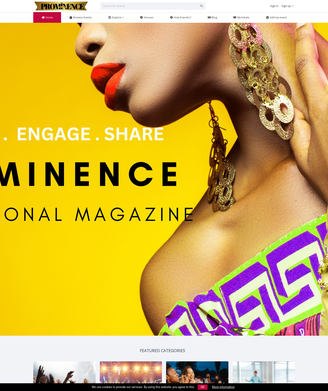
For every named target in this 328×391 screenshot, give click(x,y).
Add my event (276, 17)
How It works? (180, 17)
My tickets (241, 17)
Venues (147, 17)
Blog (212, 17)
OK (202, 387)
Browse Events (80, 17)
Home (47, 17)
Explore (115, 17)
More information (223, 387)
